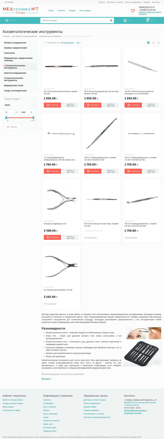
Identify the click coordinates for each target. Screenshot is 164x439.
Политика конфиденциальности (97, 417)
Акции (50, 10)
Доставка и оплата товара (94, 400)
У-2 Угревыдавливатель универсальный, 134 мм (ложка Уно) (60, 158)
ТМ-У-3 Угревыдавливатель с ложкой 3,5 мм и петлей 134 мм (101, 158)
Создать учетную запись (13, 403)
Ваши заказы (8, 407)
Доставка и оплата (115, 2)
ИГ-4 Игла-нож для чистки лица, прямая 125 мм (98, 225)
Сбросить (12, 127)
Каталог (102, 2)
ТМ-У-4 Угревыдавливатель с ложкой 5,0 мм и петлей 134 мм (141, 158)
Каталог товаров (19, 20)
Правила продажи (91, 410)
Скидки (72, 10)
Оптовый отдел (49, 427)
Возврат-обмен (90, 407)
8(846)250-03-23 (148, 7)
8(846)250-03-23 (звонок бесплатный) (139, 402)
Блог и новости (49, 407)
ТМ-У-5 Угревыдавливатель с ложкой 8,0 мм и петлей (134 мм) (141, 225)
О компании (48, 403)
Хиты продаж (85, 10)
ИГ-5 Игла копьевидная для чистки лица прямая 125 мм (100, 92)
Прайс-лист (48, 424)
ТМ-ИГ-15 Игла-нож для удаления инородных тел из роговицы (140, 92)
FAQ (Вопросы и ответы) (94, 414)
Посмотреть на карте (133, 413)
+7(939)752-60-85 (149, 10)
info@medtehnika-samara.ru (135, 410)
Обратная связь (50, 431)
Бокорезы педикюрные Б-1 (56, 224)
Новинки (61, 10)
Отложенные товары (11, 410)
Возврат (146, 2)
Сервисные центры (51, 421)
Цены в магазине (50, 414)
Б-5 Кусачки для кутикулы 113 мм (59, 290)
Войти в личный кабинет (13, 400)
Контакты (156, 2)
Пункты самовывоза (133, 2)
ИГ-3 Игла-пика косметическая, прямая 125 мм (58, 92)
